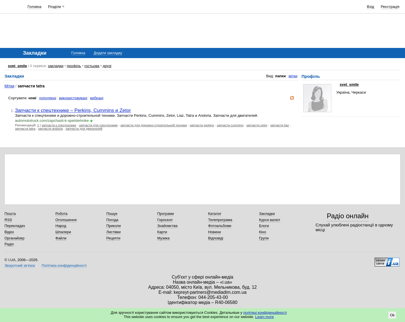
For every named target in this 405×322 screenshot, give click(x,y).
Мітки (9, 86)
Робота (61, 213)
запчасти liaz (279, 125)
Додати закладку (108, 53)
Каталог (214, 213)
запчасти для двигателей (84, 128)
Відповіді (215, 238)
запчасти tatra (25, 128)
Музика (163, 238)
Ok (392, 315)
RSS (8, 220)
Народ (60, 226)
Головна (34, 7)
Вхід (370, 7)
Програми (165, 213)
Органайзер (14, 238)
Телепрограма (220, 220)
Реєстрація (390, 7)
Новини (214, 232)
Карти (162, 232)
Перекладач (14, 226)
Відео (9, 232)
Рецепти (113, 238)
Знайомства (167, 226)
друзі (107, 66)
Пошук (111, 213)
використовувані (73, 98)
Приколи (113, 226)
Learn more (264, 317)
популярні (47, 98)
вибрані (96, 98)
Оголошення (66, 220)
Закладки (267, 213)
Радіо (9, 244)
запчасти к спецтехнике (59, 125)
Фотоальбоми (219, 226)
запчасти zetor (256, 125)
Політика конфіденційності (64, 265)
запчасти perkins (202, 125)
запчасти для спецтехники (98, 125)
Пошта (10, 213)
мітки (293, 76)
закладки (56, 66)
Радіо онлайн (348, 216)
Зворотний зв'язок (19, 265)
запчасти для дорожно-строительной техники (153, 125)
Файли (60, 238)
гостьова (91, 66)
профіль (74, 66)
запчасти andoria (50, 128)
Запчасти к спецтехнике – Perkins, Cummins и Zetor (73, 110)
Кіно (262, 232)
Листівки (113, 232)
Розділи (54, 7)
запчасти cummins (230, 125)
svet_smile (17, 66)
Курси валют (269, 220)
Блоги (264, 226)
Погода (112, 220)
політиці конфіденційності (265, 312)
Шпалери (63, 232)
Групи (264, 238)
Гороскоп (164, 220)
